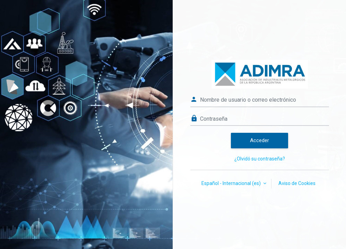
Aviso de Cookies (296, 183)
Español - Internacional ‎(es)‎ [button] (231, 183)
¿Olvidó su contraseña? (259, 159)
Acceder (259, 140)
